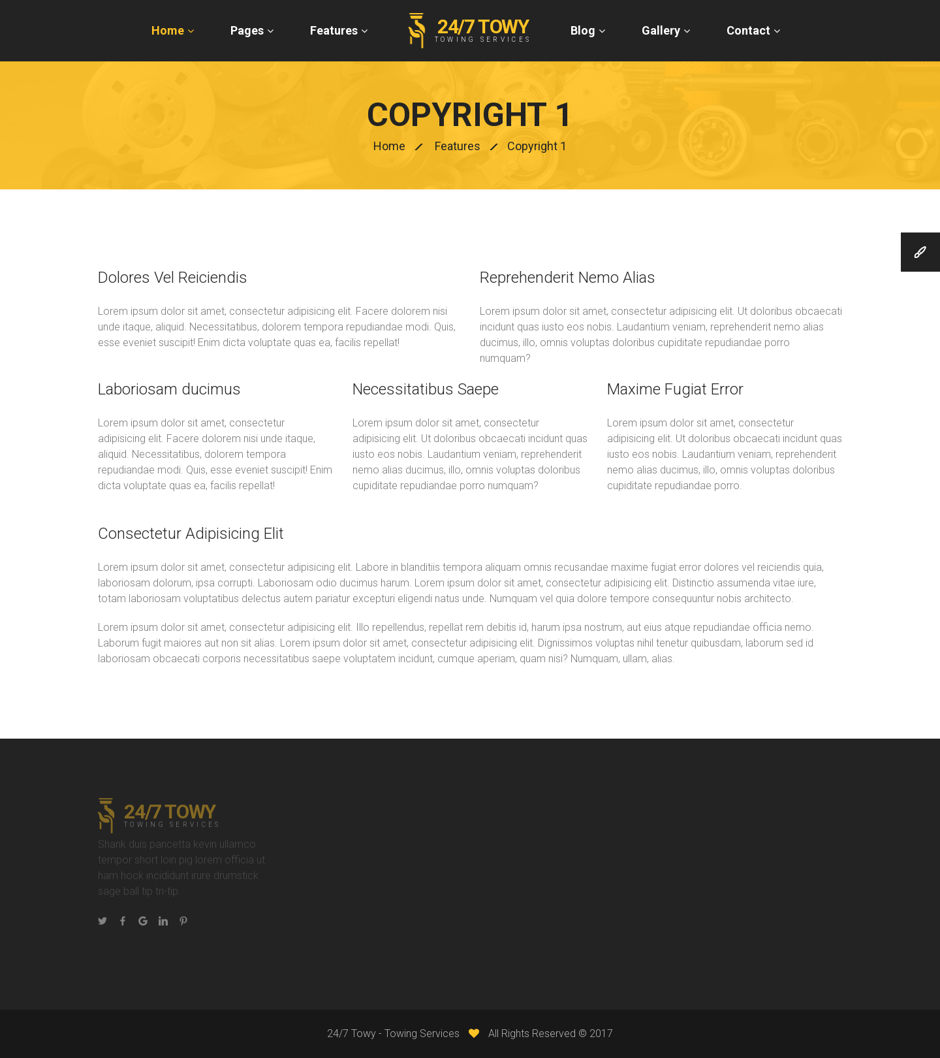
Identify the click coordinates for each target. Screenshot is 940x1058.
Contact (748, 30)
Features (334, 30)
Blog (583, 30)
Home (167, 30)
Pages (247, 30)
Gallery (661, 30)
